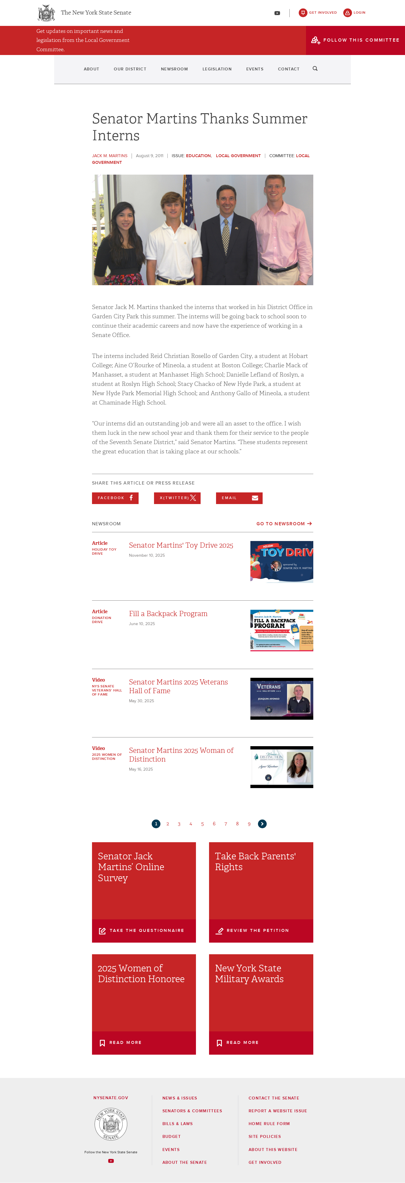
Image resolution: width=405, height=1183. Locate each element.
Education (198, 156)
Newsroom (162, 73)
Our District (102, 73)
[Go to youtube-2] (277, 14)
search (360, 72)
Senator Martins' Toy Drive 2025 (181, 545)
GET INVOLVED (265, 1163)
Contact (324, 73)
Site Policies (265, 1137)
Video (98, 680)
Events (274, 73)
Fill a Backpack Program (168, 613)
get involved (323, 14)
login (360, 14)
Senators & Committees (192, 1111)
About (47, 73)
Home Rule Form (269, 1124)
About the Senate (184, 1163)
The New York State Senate (96, 14)
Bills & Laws (177, 1124)
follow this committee (361, 43)
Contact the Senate (274, 1098)
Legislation (220, 73)
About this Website (273, 1150)
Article (99, 543)
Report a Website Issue (278, 1111)
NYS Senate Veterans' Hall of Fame (107, 690)
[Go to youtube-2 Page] (111, 1161)
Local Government (238, 156)
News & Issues (179, 1098)
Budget (171, 1137)
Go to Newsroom (281, 524)
